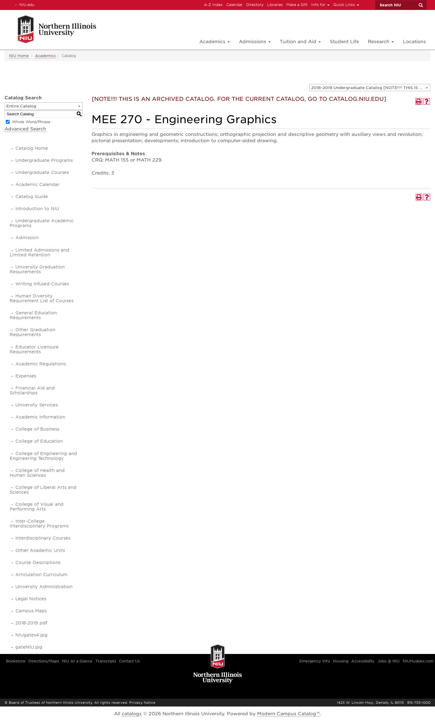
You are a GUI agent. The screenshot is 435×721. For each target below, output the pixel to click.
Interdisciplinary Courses (42, 538)
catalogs (132, 713)
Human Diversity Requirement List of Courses (41, 298)
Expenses (25, 375)
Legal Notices (30, 598)
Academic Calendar (37, 184)
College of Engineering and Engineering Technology (43, 456)
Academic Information (40, 417)
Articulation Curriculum (41, 574)
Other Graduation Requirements (32, 332)
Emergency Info (314, 661)
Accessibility (363, 661)
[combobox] (369, 87)
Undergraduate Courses (42, 172)
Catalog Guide (31, 196)
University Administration (43, 586)
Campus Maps (31, 610)
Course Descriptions (37, 562)
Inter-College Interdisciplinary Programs (39, 523)
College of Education (39, 441)
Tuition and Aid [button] (300, 41)
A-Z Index (213, 4)
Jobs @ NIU (389, 661)
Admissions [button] (255, 41)
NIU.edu (23, 4)
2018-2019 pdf (31, 622)
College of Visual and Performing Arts (36, 506)
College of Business (37, 429)
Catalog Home (31, 148)
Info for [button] (320, 4)
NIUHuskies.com (418, 661)
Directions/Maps (43, 661)
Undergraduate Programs (44, 160)
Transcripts (105, 661)
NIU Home (19, 55)
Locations (414, 41)
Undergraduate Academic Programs (41, 223)
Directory (254, 4)
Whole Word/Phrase (31, 122)
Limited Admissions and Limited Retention (39, 252)
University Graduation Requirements (37, 269)
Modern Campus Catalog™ (288, 713)
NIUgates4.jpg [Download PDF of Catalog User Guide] (31, 635)
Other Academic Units (40, 550)
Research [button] (381, 41)
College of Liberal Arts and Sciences (43, 490)
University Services (36, 404)
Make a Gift (297, 4)
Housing (340, 661)
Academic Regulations (40, 363)
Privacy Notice (142, 702)
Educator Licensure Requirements (34, 349)
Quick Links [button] (346, 4)
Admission (27, 237)
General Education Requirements (33, 315)
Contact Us (129, 661)
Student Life (344, 41)
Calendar (234, 4)
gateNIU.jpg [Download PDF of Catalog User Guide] (28, 647)
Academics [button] (214, 41)
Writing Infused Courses (42, 283)
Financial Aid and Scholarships (32, 390)
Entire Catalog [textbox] (21, 106)
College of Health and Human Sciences (37, 473)
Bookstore (15, 661)
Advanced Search (25, 129)
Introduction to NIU (37, 208)
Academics (45, 55)
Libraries (275, 4)
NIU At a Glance (77, 661)
